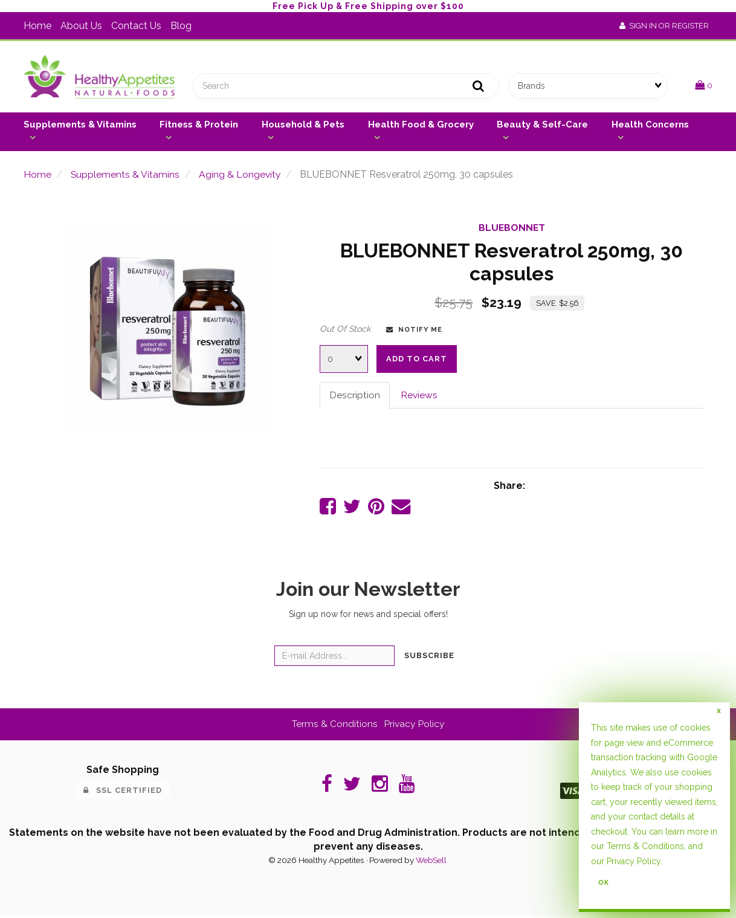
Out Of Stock (345, 330)
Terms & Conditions (334, 726)
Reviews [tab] (419, 396)
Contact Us (136, 25)
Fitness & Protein (199, 125)
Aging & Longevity (240, 175)
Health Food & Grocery (421, 125)
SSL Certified (122, 792)
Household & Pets (303, 125)
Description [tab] (354, 396)
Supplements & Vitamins (80, 125)
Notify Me (414, 330)
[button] (703, 86)
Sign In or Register (664, 25)
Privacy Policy (415, 726)
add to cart (416, 359)
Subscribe (429, 657)
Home (37, 25)
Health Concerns (650, 125)
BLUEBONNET (512, 229)
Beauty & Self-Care (542, 125)
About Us (81, 25)
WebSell (431, 862)
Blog (181, 25)
